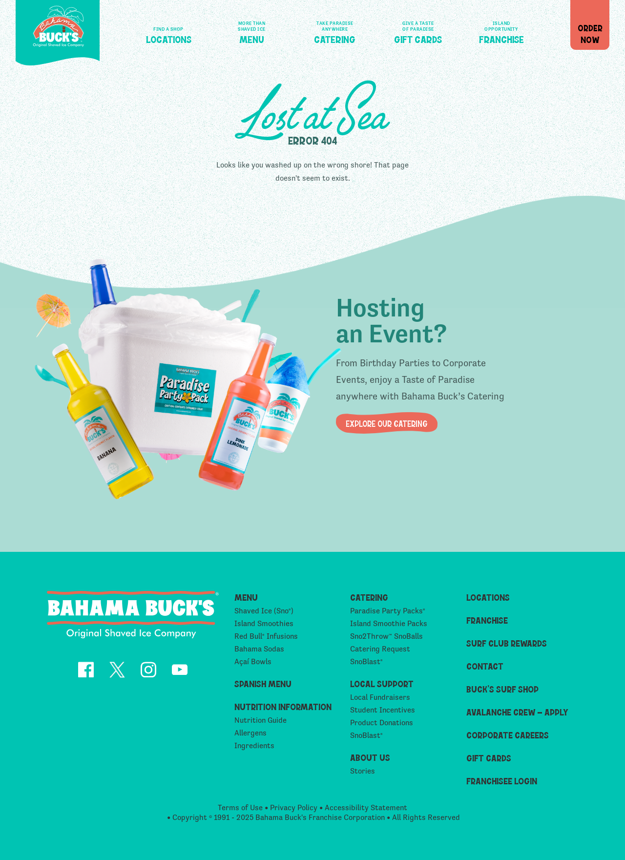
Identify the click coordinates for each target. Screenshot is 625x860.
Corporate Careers (507, 738)
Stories (362, 774)
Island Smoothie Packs (388, 627)
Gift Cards (418, 31)
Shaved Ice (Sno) (263, 614)
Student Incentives (382, 713)
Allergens (250, 736)
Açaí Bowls (252, 665)
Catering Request (380, 652)
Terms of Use (240, 810)
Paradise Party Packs (387, 614)
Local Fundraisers (380, 700)
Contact (484, 669)
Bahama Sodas (259, 652)
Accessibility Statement (366, 810)
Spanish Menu (263, 686)
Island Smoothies (263, 627)
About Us (370, 760)
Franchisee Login (501, 784)
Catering (335, 31)
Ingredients (254, 749)
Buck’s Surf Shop (502, 692)
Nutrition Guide (260, 723)
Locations (168, 31)
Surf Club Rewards (506, 646)
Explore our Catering (387, 423)
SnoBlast (366, 665)
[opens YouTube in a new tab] (180, 674)
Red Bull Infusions (266, 639)
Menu (251, 31)
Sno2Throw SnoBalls (386, 639)
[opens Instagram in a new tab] (148, 674)
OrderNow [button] (590, 33)
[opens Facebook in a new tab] (86, 674)
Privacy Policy (293, 810)
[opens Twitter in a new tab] (117, 674)
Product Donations (381, 726)
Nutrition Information (283, 709)
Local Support (382, 686)
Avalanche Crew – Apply (517, 715)
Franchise (501, 31)
